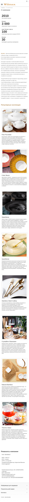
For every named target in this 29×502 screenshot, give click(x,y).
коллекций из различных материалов (10, 42)
